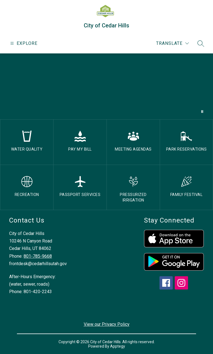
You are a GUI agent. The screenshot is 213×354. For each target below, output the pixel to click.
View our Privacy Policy (107, 324)
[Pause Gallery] (202, 111)
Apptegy (117, 346)
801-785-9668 (38, 256)
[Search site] (200, 43)
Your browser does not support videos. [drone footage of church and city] (106, 86)
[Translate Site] (172, 43)
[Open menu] (23, 43)
